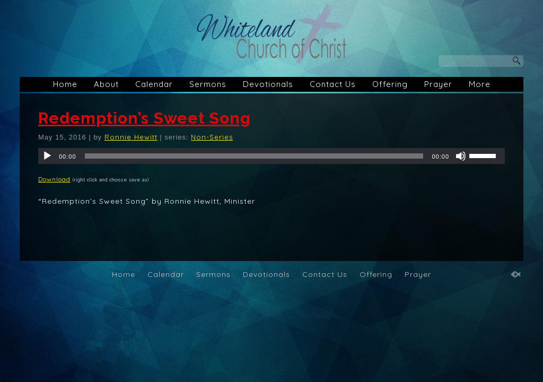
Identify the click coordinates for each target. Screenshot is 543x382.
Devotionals (268, 84)
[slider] (254, 156)
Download (54, 179)
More (480, 84)
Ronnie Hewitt (130, 137)
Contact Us (333, 84)
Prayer (438, 84)
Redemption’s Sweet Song (144, 118)
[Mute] (461, 156)
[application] (271, 156)
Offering (390, 84)
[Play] (47, 156)
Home (65, 84)
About (106, 84)
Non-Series (212, 137)
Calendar (154, 84)
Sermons (207, 84)
